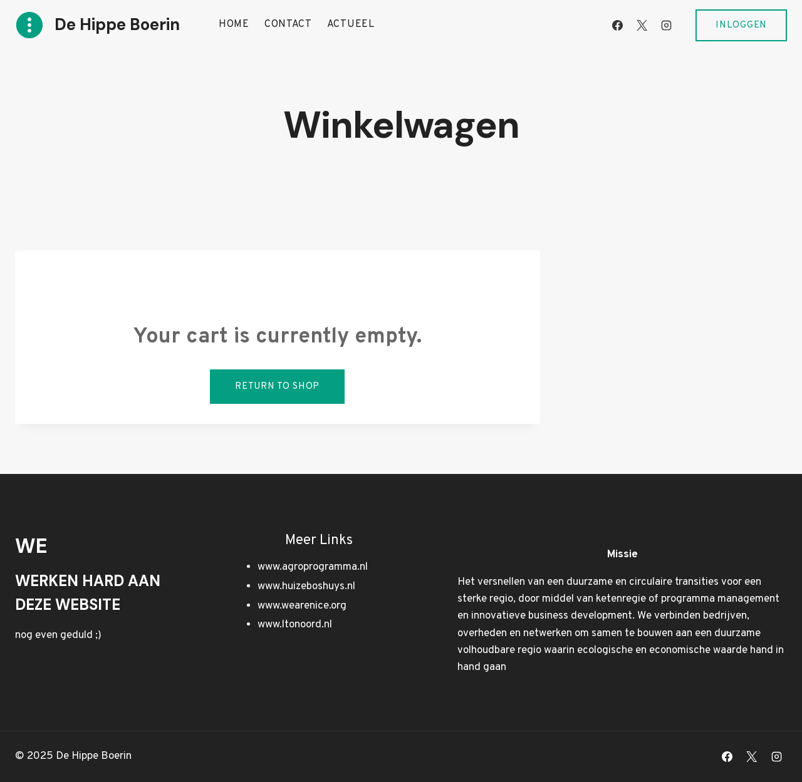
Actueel (351, 24)
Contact (288, 24)
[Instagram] (666, 25)
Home (234, 24)
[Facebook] (617, 25)
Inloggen (741, 25)
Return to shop (277, 387)
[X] (641, 25)
